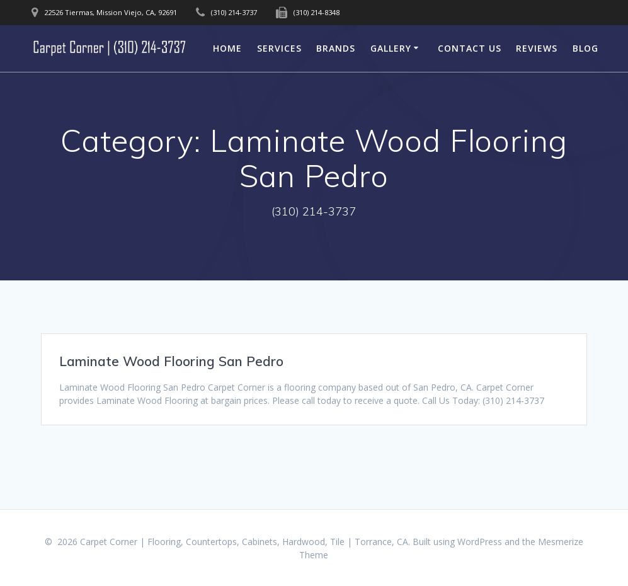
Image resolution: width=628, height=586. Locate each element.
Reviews (536, 48)
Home (227, 48)
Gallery (390, 48)
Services (279, 48)
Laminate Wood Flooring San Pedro (171, 361)
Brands (335, 48)
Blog (585, 48)
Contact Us (469, 48)
